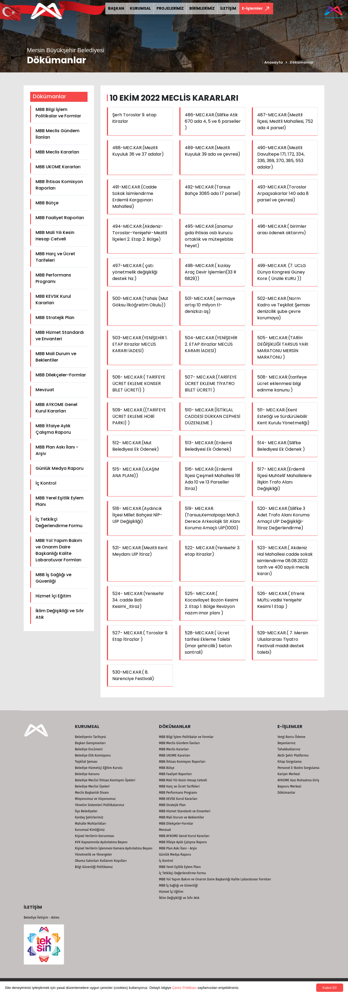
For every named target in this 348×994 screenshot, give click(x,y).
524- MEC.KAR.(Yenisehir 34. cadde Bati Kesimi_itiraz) (138, 600)
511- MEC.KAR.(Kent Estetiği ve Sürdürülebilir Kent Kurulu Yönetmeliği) (283, 416)
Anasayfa (272, 62)
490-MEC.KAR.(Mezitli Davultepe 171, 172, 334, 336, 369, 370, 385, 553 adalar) (281, 157)
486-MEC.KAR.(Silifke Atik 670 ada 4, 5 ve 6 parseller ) (213, 121)
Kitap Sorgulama (289, 762)
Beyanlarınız (286, 743)
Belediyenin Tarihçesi (90, 737)
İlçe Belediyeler (86, 811)
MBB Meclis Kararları (57, 152)
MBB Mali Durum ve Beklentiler (56, 357)
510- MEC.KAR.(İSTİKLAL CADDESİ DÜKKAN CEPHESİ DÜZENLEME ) (212, 416)
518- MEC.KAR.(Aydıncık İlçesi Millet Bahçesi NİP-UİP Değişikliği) (137, 514)
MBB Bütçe (47, 203)
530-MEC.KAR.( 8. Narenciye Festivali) (133, 675)
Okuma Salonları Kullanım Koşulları (101, 861)
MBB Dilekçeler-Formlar (61, 375)
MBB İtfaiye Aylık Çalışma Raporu (53, 429)
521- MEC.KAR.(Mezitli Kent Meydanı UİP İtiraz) (140, 551)
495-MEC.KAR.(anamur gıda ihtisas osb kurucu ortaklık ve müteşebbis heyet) (209, 236)
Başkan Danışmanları (90, 743)
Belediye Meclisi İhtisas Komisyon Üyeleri (105, 780)
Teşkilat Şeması (86, 762)
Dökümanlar (302, 62)
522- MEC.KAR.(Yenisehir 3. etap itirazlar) (212, 551)
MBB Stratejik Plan (55, 317)
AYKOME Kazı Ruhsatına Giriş (298, 780)
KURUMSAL (140, 8)
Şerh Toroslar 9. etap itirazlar (134, 118)
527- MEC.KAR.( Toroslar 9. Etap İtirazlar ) (140, 636)
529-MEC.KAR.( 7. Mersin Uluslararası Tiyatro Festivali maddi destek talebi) (282, 642)
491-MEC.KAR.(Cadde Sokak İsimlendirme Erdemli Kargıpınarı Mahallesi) (134, 196)
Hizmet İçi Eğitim (53, 596)
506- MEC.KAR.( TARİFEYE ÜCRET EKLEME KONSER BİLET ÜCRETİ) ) (138, 383)
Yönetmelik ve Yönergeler (93, 854)
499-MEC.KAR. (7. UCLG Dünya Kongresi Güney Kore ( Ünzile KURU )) (281, 272)
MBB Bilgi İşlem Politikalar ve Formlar (58, 112)
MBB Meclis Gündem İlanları (57, 134)
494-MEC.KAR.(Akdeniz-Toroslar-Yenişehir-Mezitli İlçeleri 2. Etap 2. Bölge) (139, 232)
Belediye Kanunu (87, 774)
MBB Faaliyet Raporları (60, 218)
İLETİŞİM (228, 8)
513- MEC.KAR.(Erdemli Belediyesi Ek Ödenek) (208, 446)
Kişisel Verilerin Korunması (94, 836)
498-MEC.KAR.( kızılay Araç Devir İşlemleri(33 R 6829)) (210, 272)
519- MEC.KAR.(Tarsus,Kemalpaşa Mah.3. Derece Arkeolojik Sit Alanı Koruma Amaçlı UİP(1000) (212, 518)
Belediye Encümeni (89, 749)
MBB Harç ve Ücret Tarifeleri (55, 257)
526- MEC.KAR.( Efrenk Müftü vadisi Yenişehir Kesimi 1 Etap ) (281, 600)
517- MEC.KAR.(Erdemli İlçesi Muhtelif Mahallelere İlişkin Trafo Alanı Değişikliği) (284, 479)
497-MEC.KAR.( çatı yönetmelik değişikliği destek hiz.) (134, 272)
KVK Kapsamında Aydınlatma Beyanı (101, 842)
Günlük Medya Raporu (59, 468)
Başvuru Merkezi (289, 786)
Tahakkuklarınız (288, 749)
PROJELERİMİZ (170, 8)
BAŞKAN (116, 8)
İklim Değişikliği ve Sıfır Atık (60, 614)
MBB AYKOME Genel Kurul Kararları (56, 407)
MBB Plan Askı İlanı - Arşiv (57, 450)
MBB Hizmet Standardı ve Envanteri (60, 335)
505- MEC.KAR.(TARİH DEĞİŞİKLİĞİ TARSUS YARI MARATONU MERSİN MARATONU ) (282, 347)
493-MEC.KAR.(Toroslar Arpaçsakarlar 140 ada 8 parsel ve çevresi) (283, 193)
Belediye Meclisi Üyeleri (92, 786)
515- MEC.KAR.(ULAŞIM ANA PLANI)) (135, 472)
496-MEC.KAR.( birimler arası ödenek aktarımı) (282, 229)
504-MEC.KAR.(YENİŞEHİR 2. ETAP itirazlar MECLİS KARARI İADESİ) (211, 344)
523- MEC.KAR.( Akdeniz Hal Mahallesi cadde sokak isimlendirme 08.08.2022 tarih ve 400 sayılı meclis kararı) (285, 561)
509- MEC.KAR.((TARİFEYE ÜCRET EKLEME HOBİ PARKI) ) (139, 416)
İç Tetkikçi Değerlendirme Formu (59, 522)
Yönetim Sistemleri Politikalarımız (99, 805)
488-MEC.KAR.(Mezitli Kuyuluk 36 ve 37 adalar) (138, 151)
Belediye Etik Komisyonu (93, 755)
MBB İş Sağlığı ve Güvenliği (53, 578)
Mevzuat (45, 390)
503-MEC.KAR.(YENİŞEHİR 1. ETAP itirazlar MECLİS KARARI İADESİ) (140, 344)
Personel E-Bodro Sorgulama (298, 768)
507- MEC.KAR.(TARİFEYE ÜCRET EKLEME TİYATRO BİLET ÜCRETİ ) (211, 383)
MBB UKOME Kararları (58, 167)
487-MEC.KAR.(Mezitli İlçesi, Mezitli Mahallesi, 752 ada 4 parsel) (285, 121)
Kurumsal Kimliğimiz (90, 830)
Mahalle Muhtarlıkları (90, 823)
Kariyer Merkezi (288, 774)
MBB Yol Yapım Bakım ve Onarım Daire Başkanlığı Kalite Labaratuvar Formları (59, 550)
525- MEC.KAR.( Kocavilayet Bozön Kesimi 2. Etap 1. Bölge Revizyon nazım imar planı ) (211, 603)
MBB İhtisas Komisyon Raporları (59, 184)
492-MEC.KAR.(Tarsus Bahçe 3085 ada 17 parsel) (213, 190)
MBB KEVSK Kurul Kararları (53, 299)
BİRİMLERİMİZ (202, 8)
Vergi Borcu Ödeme (291, 737)
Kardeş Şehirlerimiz (89, 817)
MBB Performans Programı (53, 278)
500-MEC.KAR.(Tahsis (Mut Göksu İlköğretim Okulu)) (140, 301)
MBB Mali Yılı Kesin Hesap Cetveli (55, 235)
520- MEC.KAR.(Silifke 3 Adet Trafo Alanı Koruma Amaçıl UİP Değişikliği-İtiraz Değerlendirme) (283, 518)
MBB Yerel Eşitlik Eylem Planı (59, 501)
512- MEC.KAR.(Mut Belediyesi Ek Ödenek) (135, 446)
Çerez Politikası (184, 988)
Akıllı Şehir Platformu (292, 755)
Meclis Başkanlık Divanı (92, 792)
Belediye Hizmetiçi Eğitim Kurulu (99, 768)
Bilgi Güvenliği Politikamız (94, 867)
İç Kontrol (46, 483)
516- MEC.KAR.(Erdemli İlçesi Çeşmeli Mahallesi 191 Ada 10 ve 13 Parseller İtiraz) (212, 479)
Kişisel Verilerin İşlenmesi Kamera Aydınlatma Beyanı (113, 848)
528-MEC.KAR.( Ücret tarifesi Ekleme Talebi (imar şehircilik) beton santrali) (208, 642)
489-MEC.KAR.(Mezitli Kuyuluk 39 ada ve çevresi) (212, 151)
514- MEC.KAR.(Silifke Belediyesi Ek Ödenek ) (281, 446)
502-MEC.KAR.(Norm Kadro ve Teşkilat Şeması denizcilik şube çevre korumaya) (283, 308)
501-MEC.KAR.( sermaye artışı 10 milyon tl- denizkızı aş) (210, 304)
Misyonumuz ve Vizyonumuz (95, 799)
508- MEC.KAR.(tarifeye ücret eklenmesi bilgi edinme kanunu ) (282, 383)
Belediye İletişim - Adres (41, 917)
